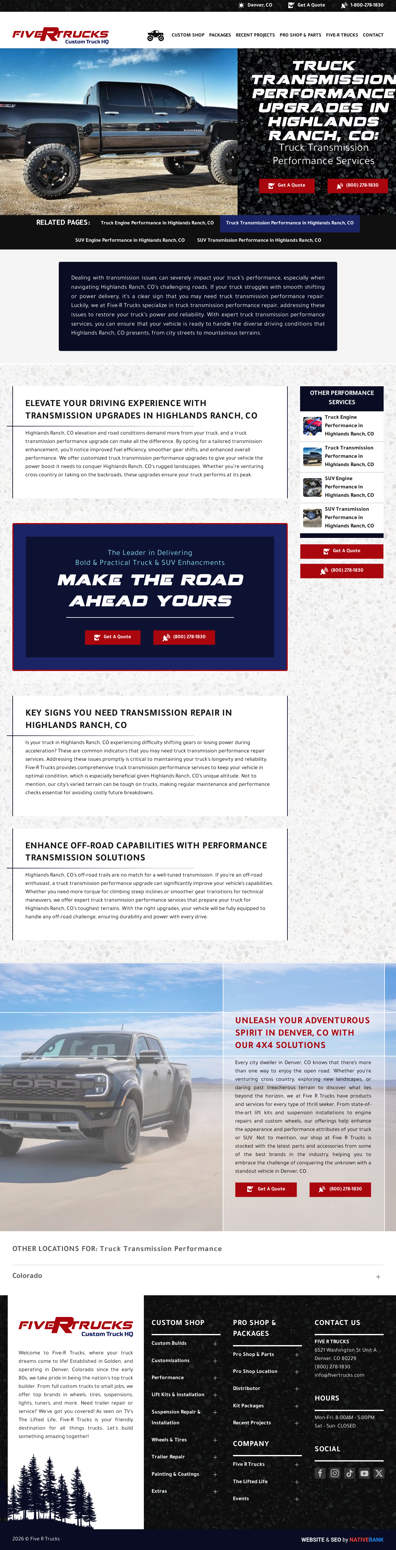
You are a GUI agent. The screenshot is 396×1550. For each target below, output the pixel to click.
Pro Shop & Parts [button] (300, 24)
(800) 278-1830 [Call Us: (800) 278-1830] (332, 1367)
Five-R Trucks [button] (342, 24)
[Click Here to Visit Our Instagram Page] (334, 1473)
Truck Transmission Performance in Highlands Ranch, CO (290, 223)
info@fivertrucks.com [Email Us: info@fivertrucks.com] (339, 1376)
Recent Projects (255, 24)
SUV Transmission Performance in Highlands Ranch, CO (259, 241)
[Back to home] (60, 24)
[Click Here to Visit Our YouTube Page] (364, 1473)
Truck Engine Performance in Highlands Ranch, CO (157, 223)
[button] (255, 6)
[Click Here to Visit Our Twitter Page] (379, 1473)
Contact (373, 24)
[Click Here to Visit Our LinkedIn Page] (349, 1473)
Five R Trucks (332, 1342)
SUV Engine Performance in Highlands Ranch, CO (130, 241)
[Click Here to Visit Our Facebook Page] (320, 1473)
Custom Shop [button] (188, 24)
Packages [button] (220, 24)
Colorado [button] (27, 1277)
